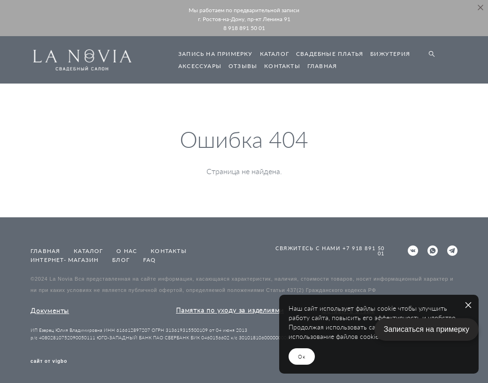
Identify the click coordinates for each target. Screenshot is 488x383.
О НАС (126, 250)
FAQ (149, 259)
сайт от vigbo (48, 361)
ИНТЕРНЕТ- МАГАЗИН (64, 259)
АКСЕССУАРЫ (199, 65)
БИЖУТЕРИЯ (390, 53)
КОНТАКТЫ (282, 65)
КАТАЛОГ (274, 53)
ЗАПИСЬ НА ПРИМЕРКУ (215, 53)
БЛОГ (121, 259)
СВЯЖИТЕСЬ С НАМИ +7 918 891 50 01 (330, 250)
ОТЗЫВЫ (243, 65)
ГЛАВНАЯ (322, 65)
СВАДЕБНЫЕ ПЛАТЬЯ (329, 53)
